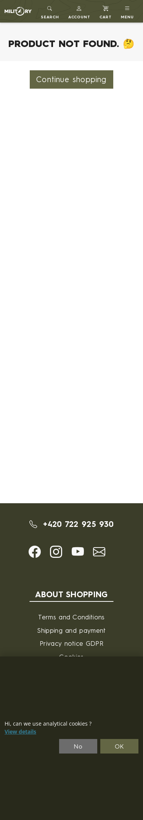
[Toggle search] (50, 11)
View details (20, 731)
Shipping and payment (71, 630)
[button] (79, 11)
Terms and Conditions (71, 617)
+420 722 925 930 (71, 524)
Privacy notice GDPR (71, 643)
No (78, 746)
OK (119, 746)
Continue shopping (71, 79)
